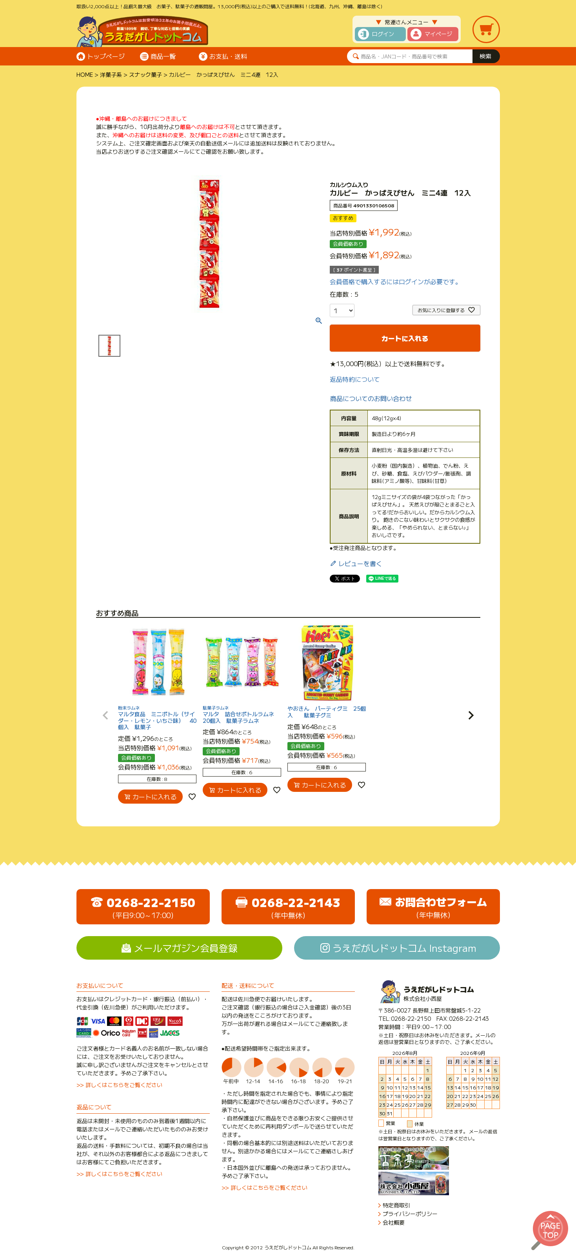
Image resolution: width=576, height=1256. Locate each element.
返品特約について (355, 379)
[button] (105, 715)
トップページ (106, 56)
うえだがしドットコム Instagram (404, 948)
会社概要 (394, 1222)
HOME (84, 74)
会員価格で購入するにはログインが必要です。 (396, 281)
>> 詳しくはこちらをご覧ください (119, 1085)
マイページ (438, 34)
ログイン (383, 34)
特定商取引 (396, 1205)
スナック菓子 (145, 74)
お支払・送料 (228, 56)
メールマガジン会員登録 (186, 948)
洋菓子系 (111, 74)
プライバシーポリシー (410, 1214)
